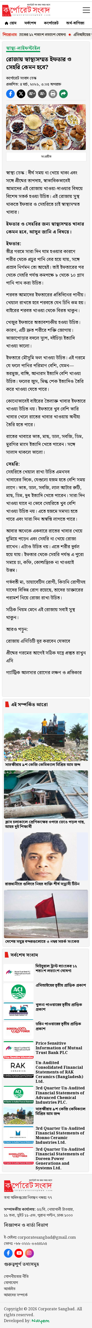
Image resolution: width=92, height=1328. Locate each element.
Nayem (40, 1321)
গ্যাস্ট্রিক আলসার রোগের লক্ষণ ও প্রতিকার (44, 673)
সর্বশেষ (30, 23)
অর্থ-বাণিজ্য (75, 23)
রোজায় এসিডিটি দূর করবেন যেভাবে (38, 641)
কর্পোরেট (51, 23)
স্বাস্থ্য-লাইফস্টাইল (23, 48)
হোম (10, 23)
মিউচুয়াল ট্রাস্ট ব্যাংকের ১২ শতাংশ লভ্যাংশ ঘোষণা (37, 35)
